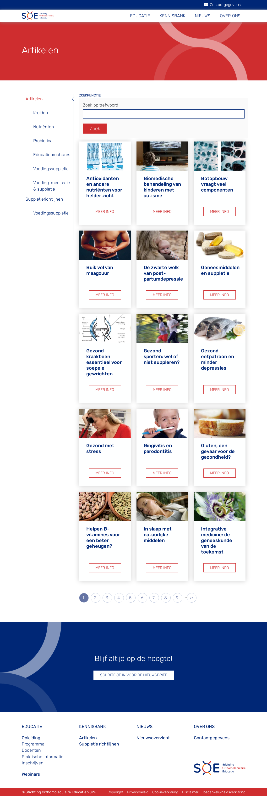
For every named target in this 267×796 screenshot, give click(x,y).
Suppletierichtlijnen (44, 199)
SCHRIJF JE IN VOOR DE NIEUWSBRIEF (133, 675)
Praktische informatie (42, 756)
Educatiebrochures (51, 154)
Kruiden (40, 112)
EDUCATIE (140, 15)
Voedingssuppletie (51, 168)
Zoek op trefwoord (100, 105)
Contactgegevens (222, 4)
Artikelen (34, 98)
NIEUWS (202, 15)
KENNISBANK (172, 15)
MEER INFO (104, 211)
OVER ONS (230, 15)
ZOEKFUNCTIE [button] (90, 95)
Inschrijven (33, 763)
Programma (33, 744)
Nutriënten (43, 126)
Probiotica (43, 140)
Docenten (31, 750)
